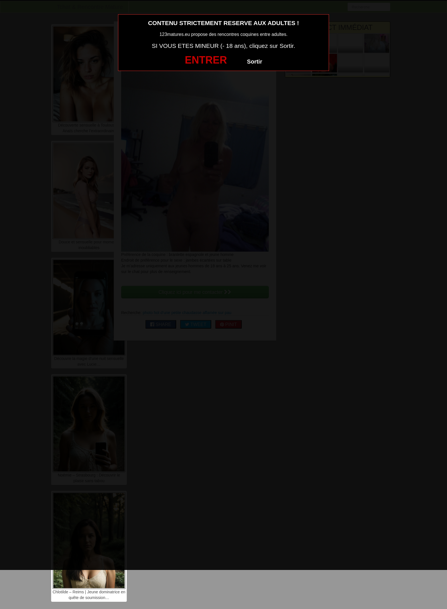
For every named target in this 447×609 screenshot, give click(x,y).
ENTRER (206, 60)
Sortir (254, 61)
